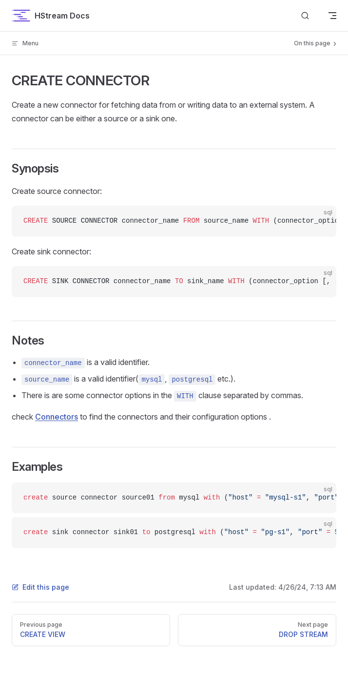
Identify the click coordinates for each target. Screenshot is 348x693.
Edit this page (40, 587)
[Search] (305, 15)
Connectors (56, 417)
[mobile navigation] (332, 15)
